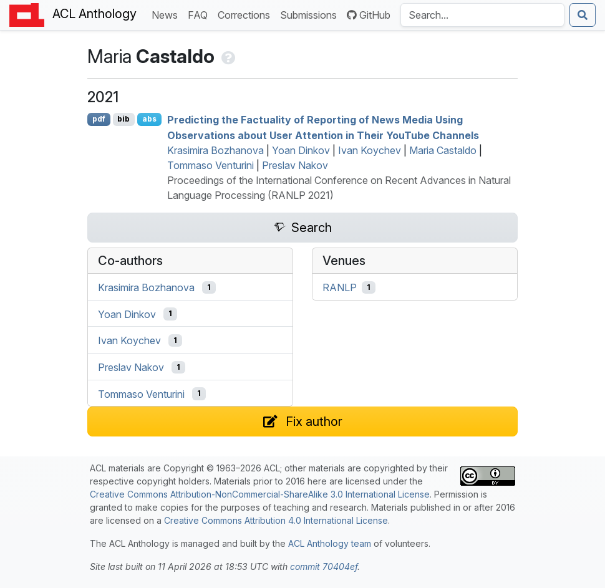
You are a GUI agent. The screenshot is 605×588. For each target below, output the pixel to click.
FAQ (200, 14)
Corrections (246, 14)
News (167, 14)
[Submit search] (582, 15)
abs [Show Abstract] (149, 118)
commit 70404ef (323, 566)
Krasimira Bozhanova (215, 150)
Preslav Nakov (295, 165)
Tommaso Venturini (210, 165)
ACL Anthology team (329, 543)
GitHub (368, 15)
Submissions (311, 14)
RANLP (339, 287)
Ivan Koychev (369, 150)
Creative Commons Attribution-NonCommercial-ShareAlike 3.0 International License (260, 494)
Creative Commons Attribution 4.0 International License (276, 520)
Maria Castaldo (443, 150)
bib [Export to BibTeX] (123, 118)
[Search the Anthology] (482, 15)
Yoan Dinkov (301, 150)
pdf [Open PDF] (98, 118)
